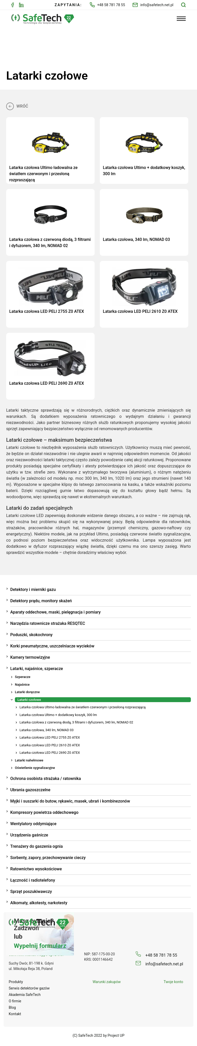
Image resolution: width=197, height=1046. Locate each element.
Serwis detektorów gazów (29, 987)
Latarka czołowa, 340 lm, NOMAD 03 (46, 729)
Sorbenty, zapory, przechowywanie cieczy (48, 856)
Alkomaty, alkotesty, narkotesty (38, 902)
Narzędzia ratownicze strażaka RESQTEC (47, 622)
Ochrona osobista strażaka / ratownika (45, 777)
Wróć (17, 105)
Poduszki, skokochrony (31, 634)
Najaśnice (22, 684)
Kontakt (15, 1013)
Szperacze (22, 676)
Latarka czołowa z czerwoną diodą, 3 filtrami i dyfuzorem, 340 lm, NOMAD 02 (76, 721)
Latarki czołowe (29, 699)
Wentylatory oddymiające (33, 823)
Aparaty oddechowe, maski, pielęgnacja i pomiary (55, 611)
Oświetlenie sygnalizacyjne (35, 767)
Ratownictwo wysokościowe (36, 868)
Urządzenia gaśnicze (29, 834)
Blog (12, 1007)
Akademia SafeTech (25, 994)
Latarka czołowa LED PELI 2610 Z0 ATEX (49, 744)
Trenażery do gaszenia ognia (36, 845)
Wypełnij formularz (40, 945)
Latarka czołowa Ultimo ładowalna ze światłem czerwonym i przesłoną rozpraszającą (82, 706)
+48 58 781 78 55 (107, 4)
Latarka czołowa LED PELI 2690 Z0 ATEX (49, 752)
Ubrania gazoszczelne (30, 789)
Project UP (116, 1035)
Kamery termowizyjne (30, 656)
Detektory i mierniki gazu (33, 588)
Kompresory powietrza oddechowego (44, 811)
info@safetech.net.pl (153, 5)
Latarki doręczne (27, 691)
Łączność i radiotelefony (32, 879)
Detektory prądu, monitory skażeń (41, 600)
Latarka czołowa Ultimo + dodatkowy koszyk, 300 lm (58, 714)
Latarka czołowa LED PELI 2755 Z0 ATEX (49, 737)
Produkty (16, 981)
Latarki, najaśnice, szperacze (36, 667)
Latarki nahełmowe (29, 759)
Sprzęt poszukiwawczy (31, 890)
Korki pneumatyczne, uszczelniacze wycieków (52, 645)
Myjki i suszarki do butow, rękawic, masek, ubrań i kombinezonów (70, 800)
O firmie (15, 1000)
